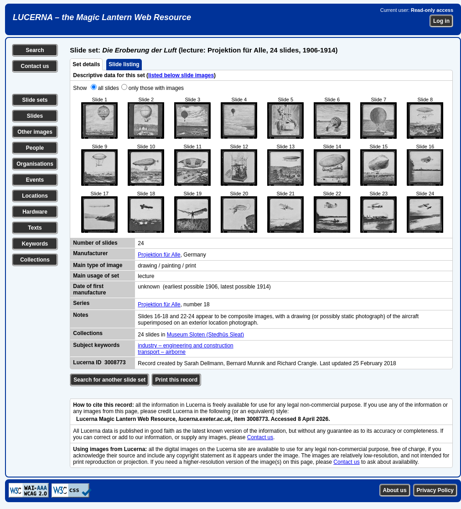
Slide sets (34, 100)
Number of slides (95, 243)
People (35, 148)
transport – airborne (162, 352)
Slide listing (124, 64)
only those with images (156, 88)
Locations (35, 196)
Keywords (35, 244)
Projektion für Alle (159, 255)
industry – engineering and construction (185, 345)
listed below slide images (181, 75)
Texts (34, 228)
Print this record (176, 380)
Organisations (34, 164)
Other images (34, 132)
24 (141, 243)
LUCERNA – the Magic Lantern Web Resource (102, 17)
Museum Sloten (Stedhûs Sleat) (205, 334)
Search (35, 50)
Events (35, 180)
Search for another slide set (109, 380)
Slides (35, 116)
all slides (108, 88)
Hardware (34, 212)
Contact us (35, 66)
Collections (35, 260)
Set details (86, 64)
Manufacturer (90, 253)
